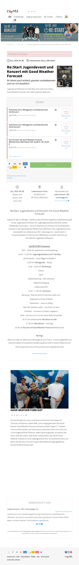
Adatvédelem (25, 557)
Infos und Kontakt (61, 201)
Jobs (38, 557)
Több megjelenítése (15, 156)
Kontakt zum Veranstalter (63, 511)
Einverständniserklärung (39, 353)
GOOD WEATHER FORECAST (27, 410)
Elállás (33, 557)
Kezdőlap (10, 44)
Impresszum (11, 557)
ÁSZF (18, 557)
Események (20, 44)
